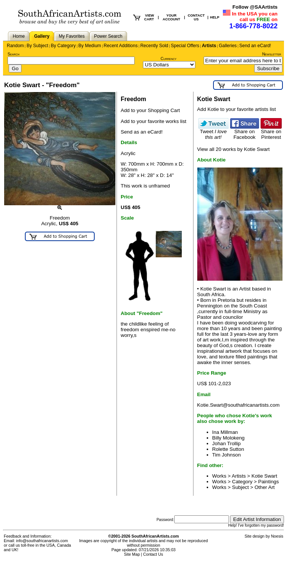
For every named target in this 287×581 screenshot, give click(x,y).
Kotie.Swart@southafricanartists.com (238, 405)
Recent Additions (121, 45)
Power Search (108, 36)
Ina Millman (225, 432)
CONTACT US (196, 17)
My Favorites (72, 36)
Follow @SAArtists (255, 7)
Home (19, 36)
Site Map (132, 554)
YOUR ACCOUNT (171, 17)
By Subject (37, 45)
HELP (214, 17)
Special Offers (185, 45)
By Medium (89, 45)
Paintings (268, 481)
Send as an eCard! (142, 132)
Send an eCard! (255, 45)
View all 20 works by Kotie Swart (233, 149)
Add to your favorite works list (153, 121)
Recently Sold (154, 45)
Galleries (227, 45)
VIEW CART (149, 17)
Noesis (277, 536)
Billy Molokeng (228, 438)
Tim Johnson (226, 455)
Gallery (41, 36)
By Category (63, 45)
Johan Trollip (226, 443)
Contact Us (153, 554)
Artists (209, 45)
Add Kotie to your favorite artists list (236, 109)
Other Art (265, 487)
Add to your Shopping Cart (150, 110)
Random (15, 45)
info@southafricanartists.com (42, 540)
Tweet (213, 132)
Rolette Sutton (228, 449)
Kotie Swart (264, 476)
